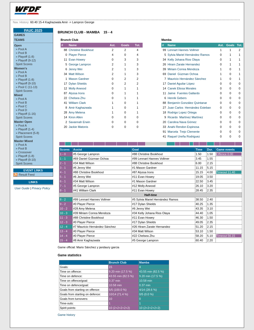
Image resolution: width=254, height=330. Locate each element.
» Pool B (21, 52)
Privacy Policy (41, 188)
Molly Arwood (77, 88)
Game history (66, 314)
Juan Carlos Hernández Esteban (189, 107)
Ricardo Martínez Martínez (185, 117)
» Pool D (21, 110)
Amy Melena (77, 112)
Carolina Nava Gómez (182, 122)
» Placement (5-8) (27, 133)
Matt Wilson (76, 74)
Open (18, 45)
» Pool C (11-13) (26, 87)
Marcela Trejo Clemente (184, 131)
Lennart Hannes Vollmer (183, 50)
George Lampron (80, 64)
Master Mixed (23, 141)
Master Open (23, 121)
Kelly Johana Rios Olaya (184, 59)
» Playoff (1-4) (25, 129)
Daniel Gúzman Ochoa (183, 74)
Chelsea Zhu (77, 98)
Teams (19, 39)
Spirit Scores (24, 64)
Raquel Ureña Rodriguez (184, 136)
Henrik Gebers (177, 98)
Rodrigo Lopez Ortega (182, 112)
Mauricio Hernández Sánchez (187, 78)
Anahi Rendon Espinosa (183, 126)
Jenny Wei (75, 69)
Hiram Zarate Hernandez (184, 64)
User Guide (21, 188)
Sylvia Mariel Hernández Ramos (189, 54)
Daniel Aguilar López (181, 83)
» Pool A (21, 49)
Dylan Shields (78, 83)
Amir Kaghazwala (80, 107)
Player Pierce (77, 54)
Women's (20, 68)
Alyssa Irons (77, 93)
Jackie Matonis (78, 126)
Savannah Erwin (79, 122)
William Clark (77, 102)
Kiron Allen (76, 117)
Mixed (18, 95)
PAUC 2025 (33, 30)
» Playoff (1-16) (26, 113)
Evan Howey (77, 59)
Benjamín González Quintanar (187, 102)
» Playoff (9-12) (26, 60)
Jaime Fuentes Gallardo (184, 93)
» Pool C (21, 106)
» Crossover (24, 152)
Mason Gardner (79, 78)
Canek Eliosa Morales (182, 88)
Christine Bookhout (81, 50)
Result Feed (26, 174)
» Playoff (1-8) (25, 56)
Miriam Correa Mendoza (183, 69)
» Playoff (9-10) (26, 83)
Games (19, 35)
